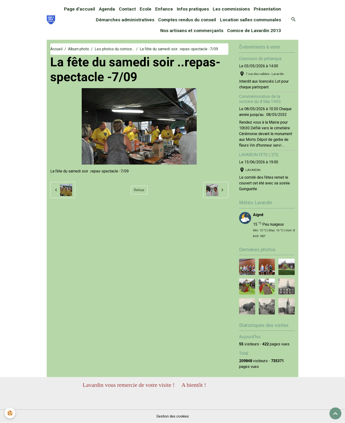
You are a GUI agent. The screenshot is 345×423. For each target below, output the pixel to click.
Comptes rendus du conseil (187, 20)
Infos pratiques (193, 9)
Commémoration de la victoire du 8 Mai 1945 (260, 99)
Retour (139, 190)
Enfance (164, 9)
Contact (127, 9)
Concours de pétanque (260, 58)
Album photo (78, 49)
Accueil (56, 49)
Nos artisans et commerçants (191, 30)
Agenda (107, 9)
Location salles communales (250, 20)
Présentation (267, 9)
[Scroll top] (335, 413)
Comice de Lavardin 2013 (254, 30)
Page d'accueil (79, 9)
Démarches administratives (125, 20)
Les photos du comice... (114, 49)
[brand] (51, 20)
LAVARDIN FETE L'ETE (258, 154)
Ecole (145, 9)
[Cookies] (10, 413)
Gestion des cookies (172, 416)
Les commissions (231, 9)
